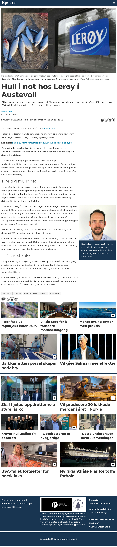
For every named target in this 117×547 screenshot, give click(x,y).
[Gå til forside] (9, 3)
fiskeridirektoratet (35, 293)
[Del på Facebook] (102, 120)
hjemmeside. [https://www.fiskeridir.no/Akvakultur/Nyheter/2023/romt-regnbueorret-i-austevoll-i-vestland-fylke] (48, 128)
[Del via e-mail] (113, 120)
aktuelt (7, 293)
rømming (55, 293)
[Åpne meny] (114, 3)
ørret (18, 293)
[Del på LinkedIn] (110, 120)
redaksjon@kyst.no (11, 507)
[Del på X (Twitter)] (106, 120)
